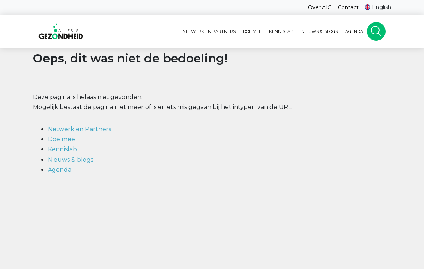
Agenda (354, 31)
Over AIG (320, 7)
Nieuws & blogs (319, 31)
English (381, 7)
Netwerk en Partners (209, 31)
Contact (348, 7)
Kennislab (281, 31)
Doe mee (252, 31)
